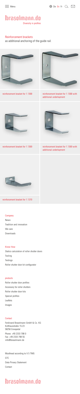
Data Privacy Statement (15, 362)
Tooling (8, 256)
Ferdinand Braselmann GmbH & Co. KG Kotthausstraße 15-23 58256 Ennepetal (23, 326)
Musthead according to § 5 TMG (20, 353)
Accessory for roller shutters (17, 287)
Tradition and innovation (16, 224)
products (9, 278)
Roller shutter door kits (15, 291)
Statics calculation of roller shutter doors (23, 251)
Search (67, 6)
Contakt (73, 6)
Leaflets (8, 300)
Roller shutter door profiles (17, 282)
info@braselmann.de (14, 340)
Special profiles (12, 296)
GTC (7, 358)
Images (8, 305)
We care (9, 229)
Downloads (10, 233)
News (7, 220)
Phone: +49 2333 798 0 (15, 333)
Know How (10, 247)
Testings (9, 260)
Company (9, 215)
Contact (8, 318)
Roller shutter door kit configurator (20, 264)
